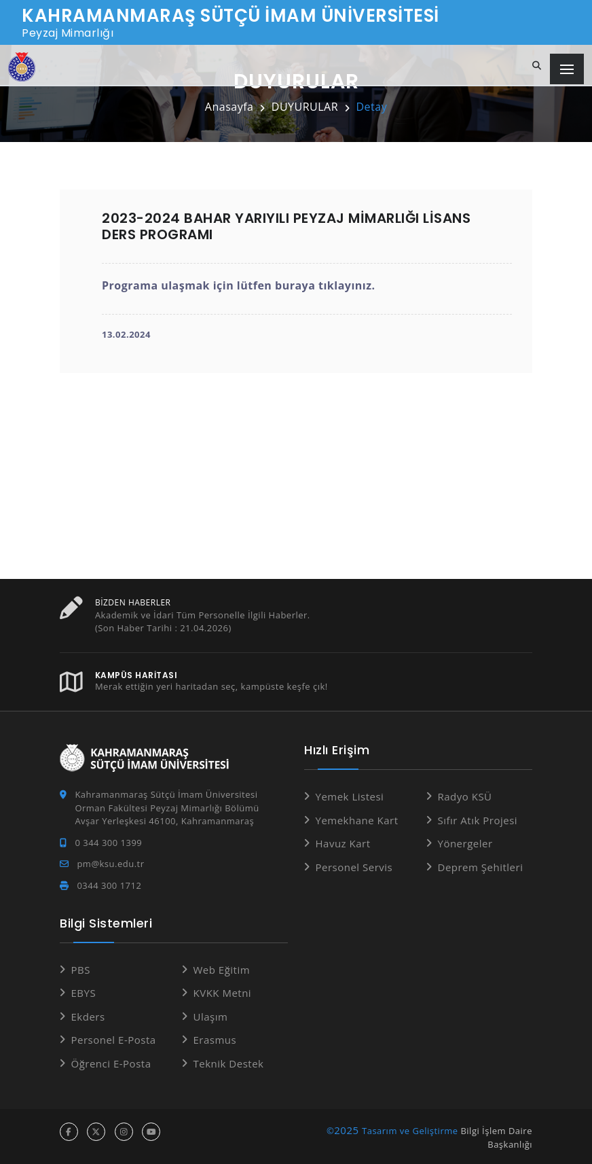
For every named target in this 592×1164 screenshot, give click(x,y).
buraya (295, 285)
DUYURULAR (305, 106)
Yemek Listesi (350, 796)
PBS (80, 969)
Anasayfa (229, 106)
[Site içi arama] (537, 66)
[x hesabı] (96, 1131)
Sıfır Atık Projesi (478, 819)
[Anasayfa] (21, 67)
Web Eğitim (222, 969)
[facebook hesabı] (68, 1131)
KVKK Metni (222, 992)
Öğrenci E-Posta (111, 1063)
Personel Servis (354, 866)
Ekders (88, 1016)
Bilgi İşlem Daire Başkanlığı (496, 1137)
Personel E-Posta (113, 1039)
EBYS (83, 992)
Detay (371, 106)
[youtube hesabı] (151, 1131)
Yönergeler (465, 842)
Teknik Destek (228, 1063)
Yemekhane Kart (357, 819)
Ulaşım (210, 1016)
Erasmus (215, 1039)
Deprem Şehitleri (480, 866)
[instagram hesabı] (123, 1131)
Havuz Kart (343, 842)
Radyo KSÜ (465, 796)
